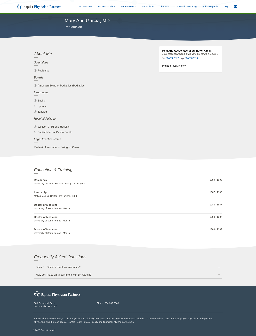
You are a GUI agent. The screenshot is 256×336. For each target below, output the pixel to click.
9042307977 (172, 58)
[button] (164, 6)
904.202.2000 (112, 303)
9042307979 (191, 58)
